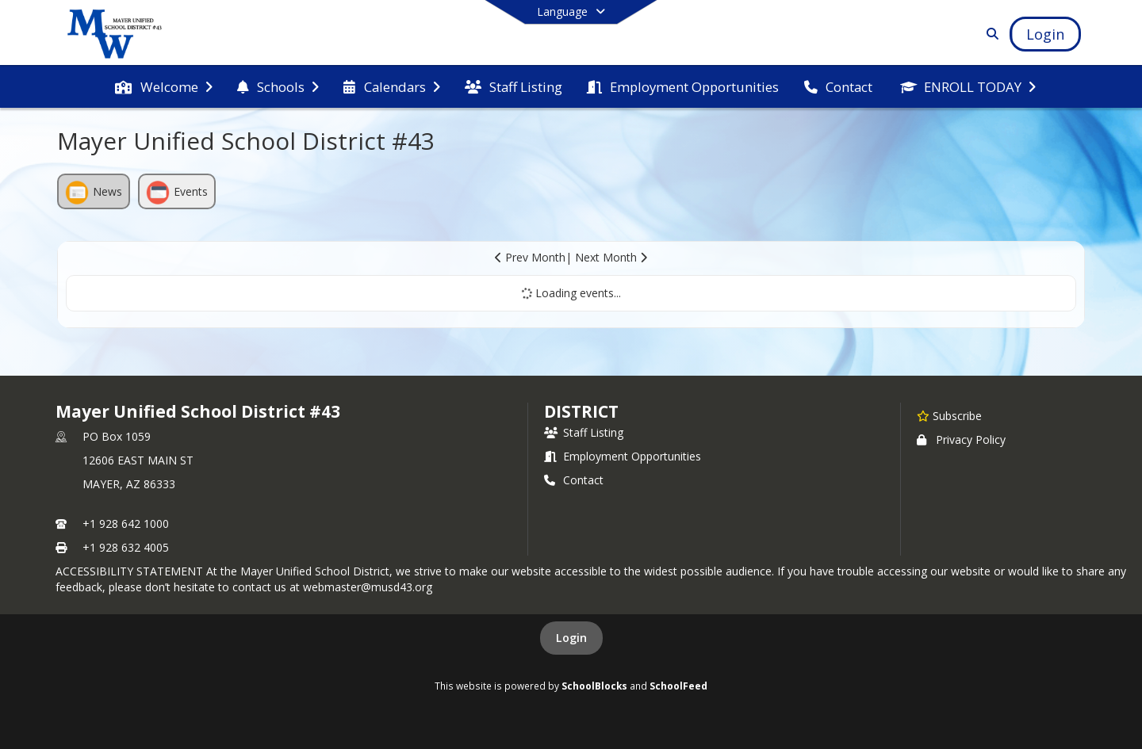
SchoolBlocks (594, 685)
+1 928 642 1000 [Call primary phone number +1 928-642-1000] (125, 523)
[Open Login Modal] (1045, 34)
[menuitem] (163, 87)
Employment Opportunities (622, 456)
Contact (574, 479)
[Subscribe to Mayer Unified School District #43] (949, 415)
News (93, 192)
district (581, 411)
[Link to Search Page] (989, 33)
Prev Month (530, 257)
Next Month (611, 257)
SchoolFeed (678, 685)
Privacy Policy (961, 439)
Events (177, 192)
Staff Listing (583, 432)
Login (571, 637)
